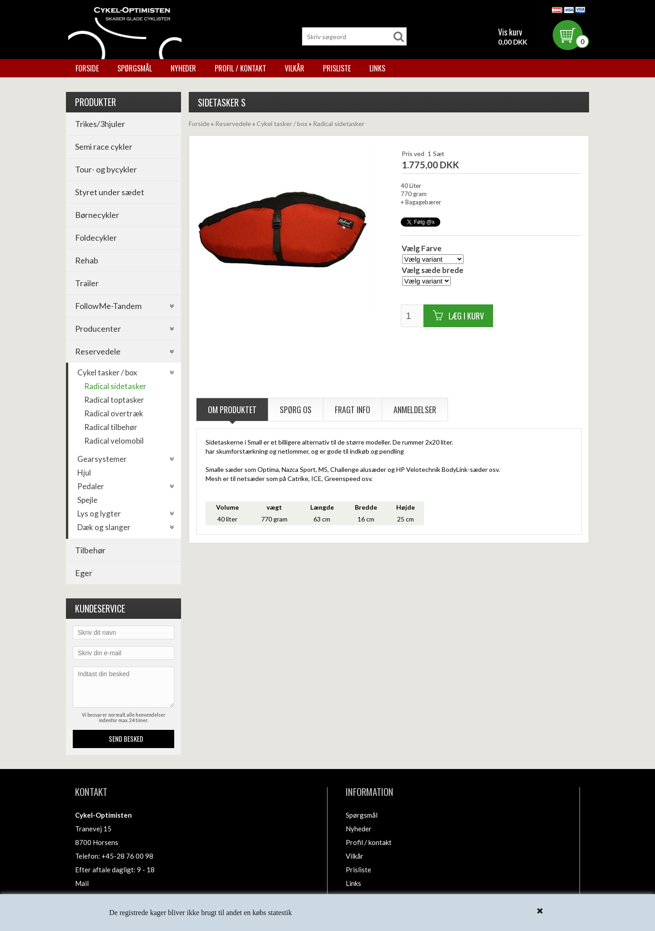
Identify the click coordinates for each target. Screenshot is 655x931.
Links (377, 68)
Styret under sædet (109, 192)
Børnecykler (97, 215)
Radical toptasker (114, 400)
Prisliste (337, 68)
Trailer (87, 283)
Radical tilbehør (110, 427)
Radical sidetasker (115, 386)
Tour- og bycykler (106, 169)
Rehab (86, 260)
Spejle (87, 500)
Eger (83, 573)
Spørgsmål (134, 68)
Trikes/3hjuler (100, 124)
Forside (87, 68)
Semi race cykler (103, 147)
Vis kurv (510, 32)
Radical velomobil (114, 440)
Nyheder (183, 68)
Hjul (84, 472)
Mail (82, 883)
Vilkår (294, 68)
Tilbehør (90, 550)
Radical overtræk (113, 413)
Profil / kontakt (240, 68)
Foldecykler (96, 238)
